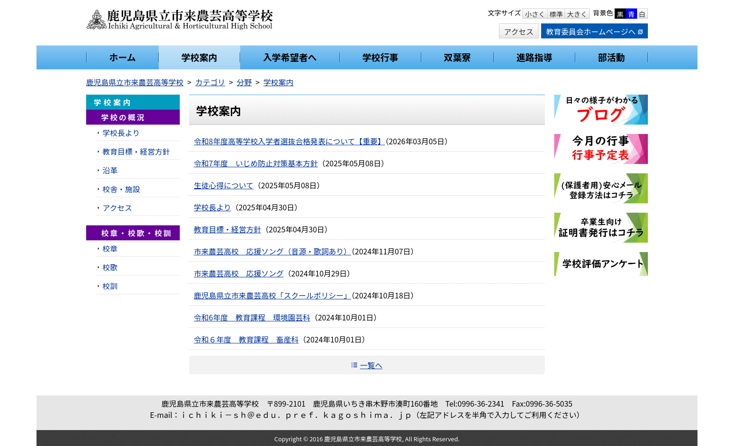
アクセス (519, 31)
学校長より (212, 207)
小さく (535, 14)
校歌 (110, 267)
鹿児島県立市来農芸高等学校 (135, 82)
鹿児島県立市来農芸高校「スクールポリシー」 (272, 295)
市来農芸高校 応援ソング (239, 273)
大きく (577, 14)
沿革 (110, 170)
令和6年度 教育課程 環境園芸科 (252, 317)
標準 (556, 14)
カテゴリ (210, 82)
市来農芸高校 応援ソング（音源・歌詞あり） (272, 251)
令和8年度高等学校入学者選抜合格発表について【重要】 (289, 141)
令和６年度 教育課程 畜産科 (246, 339)
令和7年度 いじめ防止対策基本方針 (256, 163)
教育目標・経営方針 (227, 229)
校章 (110, 248)
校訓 (110, 285)
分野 (244, 82)
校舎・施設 (121, 188)
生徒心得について (224, 185)
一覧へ (371, 365)
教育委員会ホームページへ (594, 31)
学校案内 (279, 82)
